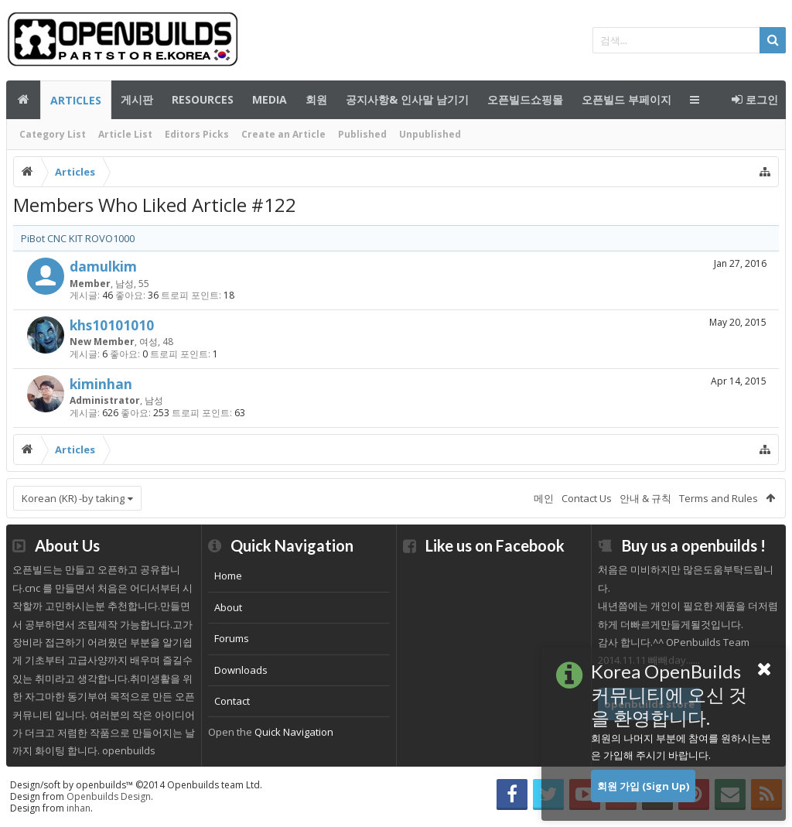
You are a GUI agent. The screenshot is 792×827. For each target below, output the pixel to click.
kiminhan (101, 383)
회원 (316, 99)
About (228, 607)
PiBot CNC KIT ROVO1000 (78, 238)
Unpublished (430, 134)
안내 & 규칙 (645, 498)
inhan (78, 808)
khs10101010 (112, 325)
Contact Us (587, 498)
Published (362, 134)
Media (269, 99)
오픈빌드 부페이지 (626, 99)
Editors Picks (197, 134)
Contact (232, 701)
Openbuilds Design (109, 796)
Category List (52, 134)
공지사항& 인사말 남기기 (407, 99)
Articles (75, 100)
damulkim (103, 266)
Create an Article (283, 134)
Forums (231, 638)
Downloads (241, 670)
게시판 (137, 99)
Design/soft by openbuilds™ (136, 784)
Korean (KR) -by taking (73, 498)
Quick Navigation (293, 732)
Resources (203, 99)
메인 (23, 99)
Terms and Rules (718, 498)
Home (228, 576)
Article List (125, 134)
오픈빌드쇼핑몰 (525, 99)
